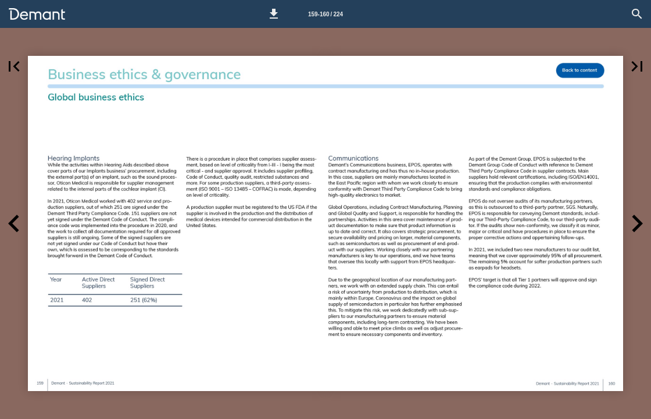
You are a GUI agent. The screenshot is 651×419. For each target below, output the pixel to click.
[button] (274, 14)
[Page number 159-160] (325, 14)
